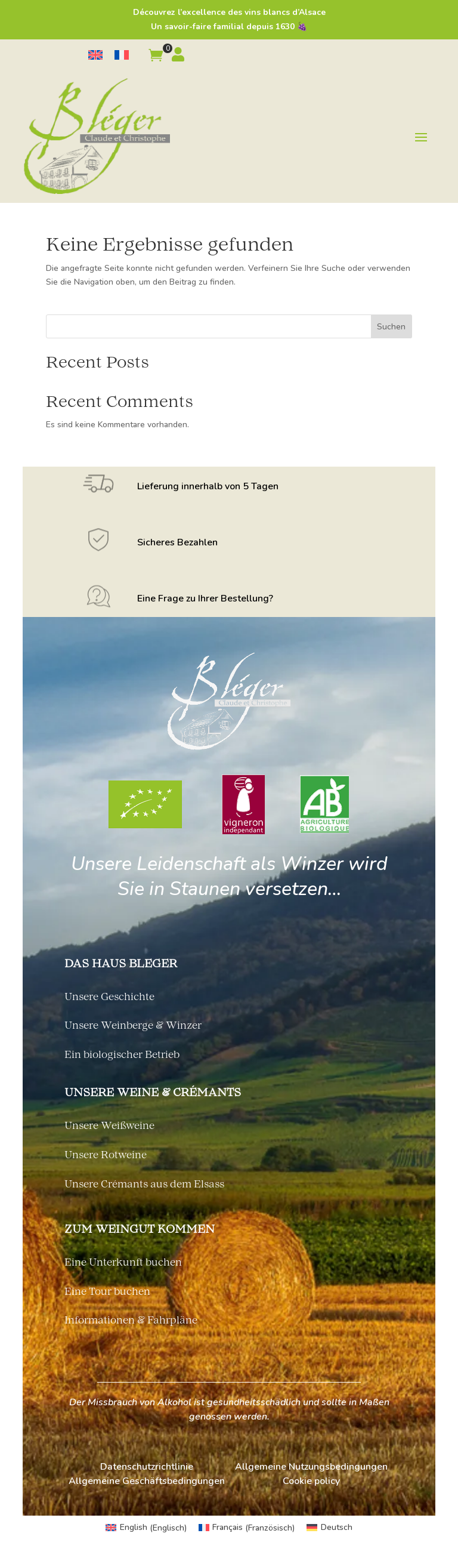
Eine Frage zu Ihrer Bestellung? (205, 598)
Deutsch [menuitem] (336, 1527)
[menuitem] (95, 55)
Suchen (391, 326)
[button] (156, 57)
